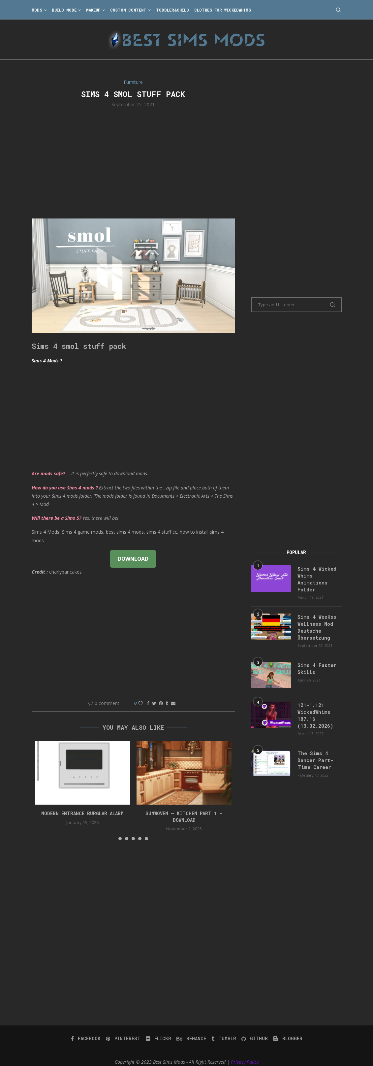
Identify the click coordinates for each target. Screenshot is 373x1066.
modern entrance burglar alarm (82, 813)
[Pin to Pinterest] (161, 703)
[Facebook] (87, 1032)
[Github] (253, 1032)
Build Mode (64, 10)
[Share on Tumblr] (167, 703)
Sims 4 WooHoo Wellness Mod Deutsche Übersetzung (315, 625)
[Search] (338, 9)
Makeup (93, 10)
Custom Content (128, 10)
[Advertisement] (133, 162)
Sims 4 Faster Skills (315, 665)
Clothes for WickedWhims (222, 10)
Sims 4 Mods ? (47, 360)
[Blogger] (286, 1032)
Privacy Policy (245, 1056)
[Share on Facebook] (148, 703)
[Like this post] (140, 703)
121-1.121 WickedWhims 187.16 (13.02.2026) (313, 711)
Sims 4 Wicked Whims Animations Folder (315, 578)
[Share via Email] (173, 703)
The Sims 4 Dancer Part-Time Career (314, 754)
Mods (37, 10)
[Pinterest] (124, 1032)
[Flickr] (159, 1032)
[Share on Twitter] (154, 703)
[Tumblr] (223, 1032)
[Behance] (191, 1032)
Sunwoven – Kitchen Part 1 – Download (184, 816)
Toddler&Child (172, 10)
